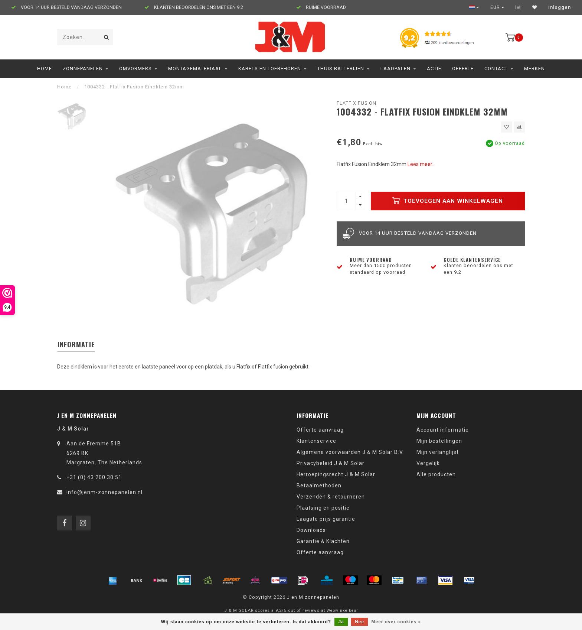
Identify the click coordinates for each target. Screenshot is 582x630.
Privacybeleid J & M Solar (330, 463)
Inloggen (559, 7)
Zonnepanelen (83, 68)
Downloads (311, 530)
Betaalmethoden (319, 485)
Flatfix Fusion (356, 103)
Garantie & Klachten (323, 541)
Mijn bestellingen (439, 441)
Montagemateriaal (195, 68)
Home (44, 68)
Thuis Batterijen (340, 68)
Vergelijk (428, 463)
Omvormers (135, 68)
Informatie (76, 344)
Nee (359, 621)
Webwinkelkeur (342, 610)
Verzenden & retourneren (331, 497)
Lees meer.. (421, 164)
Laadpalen (395, 68)
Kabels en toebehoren (269, 68)
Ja (341, 621)
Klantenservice (316, 441)
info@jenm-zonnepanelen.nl (104, 492)
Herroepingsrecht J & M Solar (336, 474)
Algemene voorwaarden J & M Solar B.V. (350, 452)
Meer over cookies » (396, 621)
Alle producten (436, 474)
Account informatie (442, 430)
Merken (534, 68)
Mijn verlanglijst (437, 452)
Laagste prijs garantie (326, 519)
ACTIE (434, 68)
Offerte (463, 68)
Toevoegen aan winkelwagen (447, 200)
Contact (496, 68)
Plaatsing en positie (323, 508)
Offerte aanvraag (320, 430)
